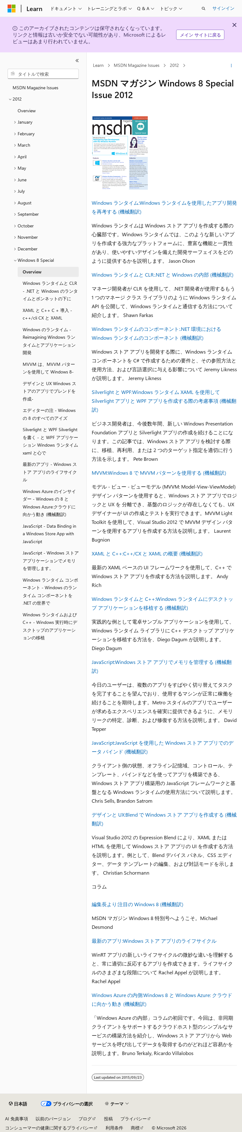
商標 (135, 1128)
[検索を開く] (203, 8)
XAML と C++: (107, 553)
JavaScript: (103, 662)
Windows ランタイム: (116, 202)
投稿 (108, 1119)
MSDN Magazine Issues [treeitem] (35, 88)
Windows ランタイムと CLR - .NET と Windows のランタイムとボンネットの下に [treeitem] (50, 291)
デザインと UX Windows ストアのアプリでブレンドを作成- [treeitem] (49, 391)
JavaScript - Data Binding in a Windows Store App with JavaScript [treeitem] (49, 533)
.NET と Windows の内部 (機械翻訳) (194, 274)
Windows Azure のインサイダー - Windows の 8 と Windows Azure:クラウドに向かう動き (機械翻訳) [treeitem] (49, 503)
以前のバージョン (53, 1119)
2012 (174, 65)
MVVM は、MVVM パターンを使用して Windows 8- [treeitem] (49, 368)
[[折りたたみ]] (77, 60)
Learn (98, 65)
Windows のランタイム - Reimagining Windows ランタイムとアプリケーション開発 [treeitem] (49, 341)
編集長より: (105, 904)
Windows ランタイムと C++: (124, 598)
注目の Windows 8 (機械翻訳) (150, 904)
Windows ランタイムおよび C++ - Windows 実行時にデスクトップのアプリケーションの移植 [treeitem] (50, 626)
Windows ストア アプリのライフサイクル (169, 940)
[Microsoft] (12, 8)
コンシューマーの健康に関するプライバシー (49, 1128)
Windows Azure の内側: (117, 995)
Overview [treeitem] (27, 111)
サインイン (223, 8)
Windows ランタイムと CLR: (123, 274)
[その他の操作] (231, 66)
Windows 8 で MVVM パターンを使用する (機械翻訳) (167, 472)
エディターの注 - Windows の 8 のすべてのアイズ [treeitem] (49, 414)
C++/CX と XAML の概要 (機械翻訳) (163, 553)
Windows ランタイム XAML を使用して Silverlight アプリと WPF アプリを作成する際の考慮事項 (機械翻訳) (164, 401)
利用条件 (114, 1128)
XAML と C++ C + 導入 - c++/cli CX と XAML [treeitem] (47, 314)
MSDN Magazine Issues (136, 65)
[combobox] (43, 74)
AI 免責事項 (16, 1119)
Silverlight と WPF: (112, 392)
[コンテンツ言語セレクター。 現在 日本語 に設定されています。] (18, 1104)
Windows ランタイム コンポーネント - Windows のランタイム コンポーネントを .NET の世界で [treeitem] (50, 591)
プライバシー (133, 1119)
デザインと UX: (108, 814)
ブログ (85, 1119)
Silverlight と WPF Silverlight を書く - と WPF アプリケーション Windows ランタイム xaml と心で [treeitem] (50, 441)
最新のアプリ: (107, 940)
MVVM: (100, 472)
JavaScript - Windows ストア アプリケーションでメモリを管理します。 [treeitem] (51, 560)
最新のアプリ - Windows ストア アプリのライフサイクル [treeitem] (50, 472)
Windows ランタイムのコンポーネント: (136, 329)
